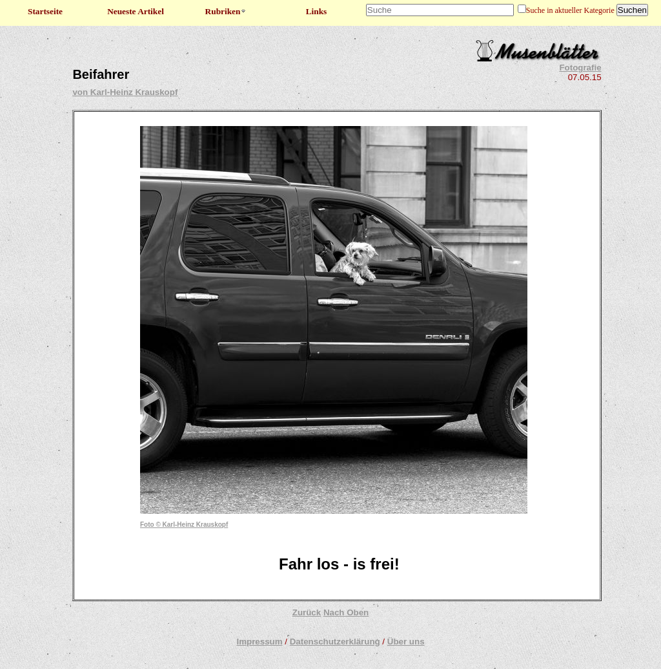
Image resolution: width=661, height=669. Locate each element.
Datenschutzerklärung (335, 641)
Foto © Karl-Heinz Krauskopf (184, 524)
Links (316, 11)
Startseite (45, 11)
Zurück (306, 612)
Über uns (406, 641)
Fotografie (580, 67)
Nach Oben (346, 612)
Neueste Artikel (135, 11)
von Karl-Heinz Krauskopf (125, 92)
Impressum (259, 641)
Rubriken (226, 11)
